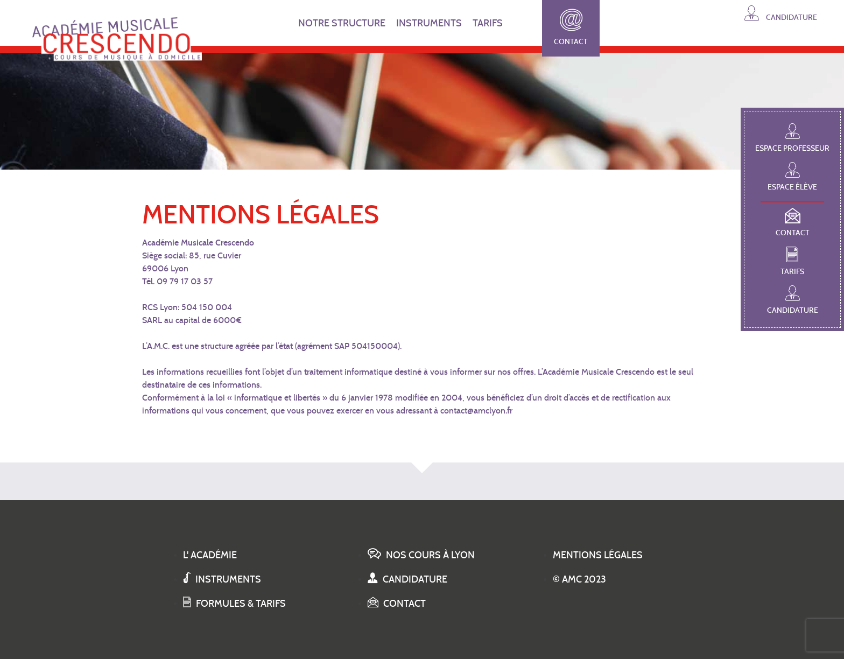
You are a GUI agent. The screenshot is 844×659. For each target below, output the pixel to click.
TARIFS (488, 23)
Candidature (780, 13)
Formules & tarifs (234, 603)
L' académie (210, 555)
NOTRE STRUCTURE (341, 23)
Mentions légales (598, 555)
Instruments (222, 579)
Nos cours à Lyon (421, 555)
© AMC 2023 (579, 579)
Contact (571, 27)
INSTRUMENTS (429, 23)
